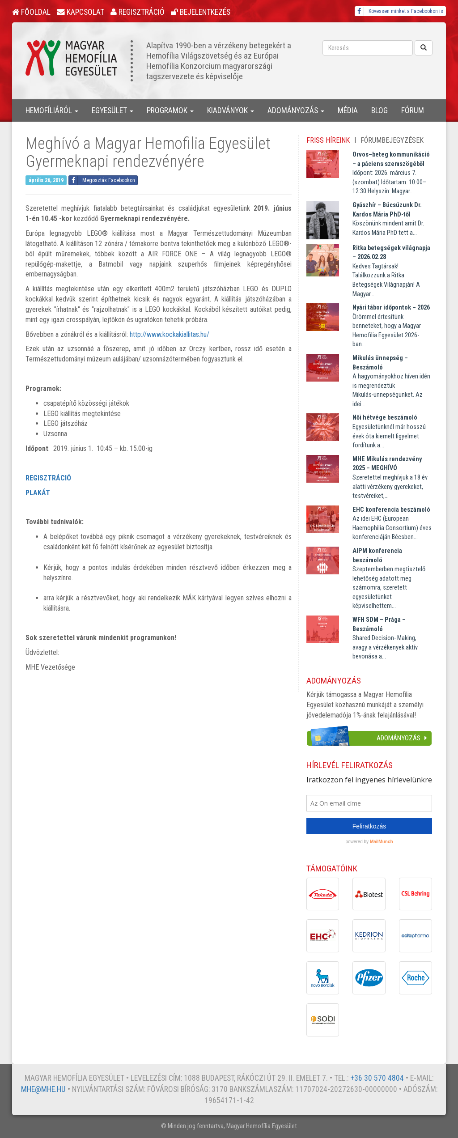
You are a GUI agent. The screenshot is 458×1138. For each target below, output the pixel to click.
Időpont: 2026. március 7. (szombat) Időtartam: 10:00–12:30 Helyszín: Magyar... (391, 173)
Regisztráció (137, 12)
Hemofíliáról (51, 110)
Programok (170, 110)
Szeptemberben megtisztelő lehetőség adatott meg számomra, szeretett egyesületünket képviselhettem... (388, 578)
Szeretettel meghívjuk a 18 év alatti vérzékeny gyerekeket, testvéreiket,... (390, 477)
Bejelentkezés (200, 12)
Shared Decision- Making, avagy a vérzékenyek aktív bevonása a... (385, 638)
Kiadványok (230, 110)
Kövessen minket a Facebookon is (399, 11)
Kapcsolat (80, 12)
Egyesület (112, 110)
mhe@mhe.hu (43, 1089)
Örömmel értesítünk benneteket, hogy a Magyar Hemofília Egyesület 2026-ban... (391, 326)
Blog (379, 110)
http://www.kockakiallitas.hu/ (169, 334)
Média (348, 110)
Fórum (412, 110)
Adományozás (295, 110)
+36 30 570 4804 (377, 1078)
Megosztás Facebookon (102, 180)
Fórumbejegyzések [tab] (392, 140)
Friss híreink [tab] (328, 140)
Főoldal (31, 12)
